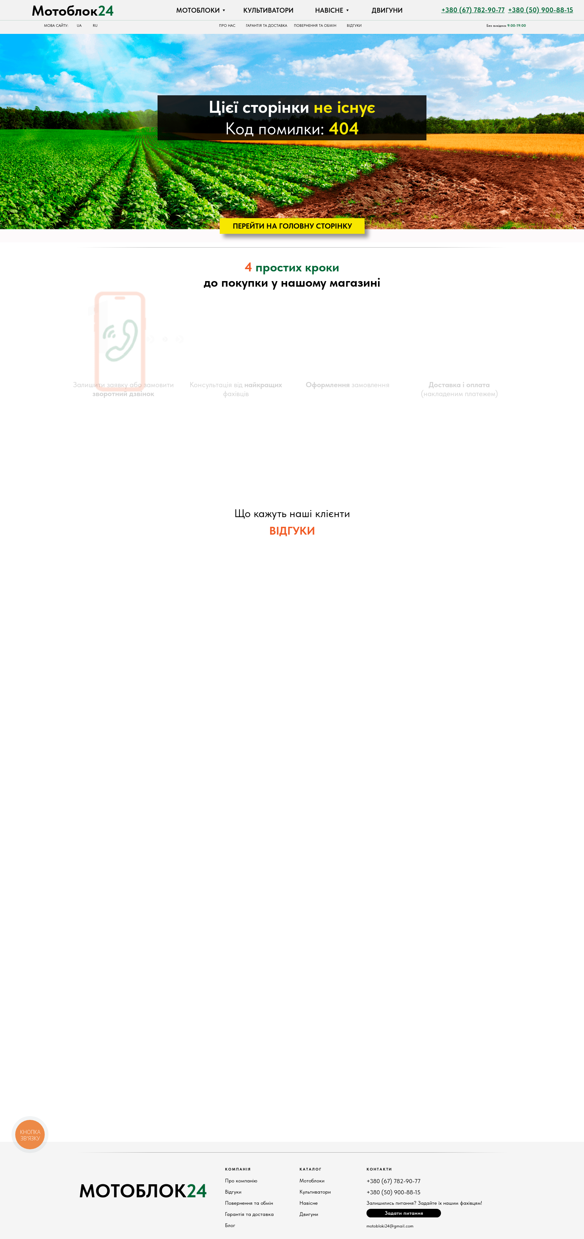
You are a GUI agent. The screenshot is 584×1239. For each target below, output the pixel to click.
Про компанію (241, 1181)
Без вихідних (506, 25)
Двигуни (308, 1214)
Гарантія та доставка (249, 1214)
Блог (230, 1225)
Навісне (308, 1203)
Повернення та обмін (249, 1203)
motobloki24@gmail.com (389, 1226)
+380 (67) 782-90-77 (393, 1181)
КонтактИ (379, 1169)
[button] (403, 1213)
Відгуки (233, 1192)
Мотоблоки (311, 1181)
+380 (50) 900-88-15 (393, 1192)
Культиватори (315, 1192)
